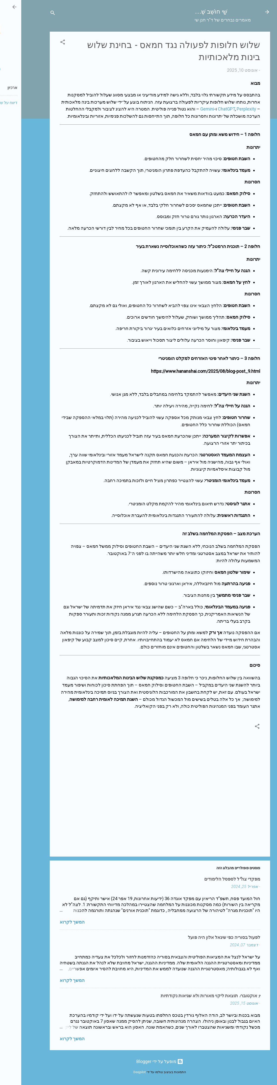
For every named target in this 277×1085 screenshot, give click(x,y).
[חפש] (31, 13)
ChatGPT (205, 108)
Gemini (186, 108)
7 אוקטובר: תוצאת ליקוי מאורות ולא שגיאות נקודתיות (189, 996)
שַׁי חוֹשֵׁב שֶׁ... (189, 12)
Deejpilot (118, 1072)
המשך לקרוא (50, 922)
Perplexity (225, 108)
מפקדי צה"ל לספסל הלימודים (211, 879)
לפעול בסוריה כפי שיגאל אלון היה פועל (203, 937)
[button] (41, 42)
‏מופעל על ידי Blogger (138, 1061)
